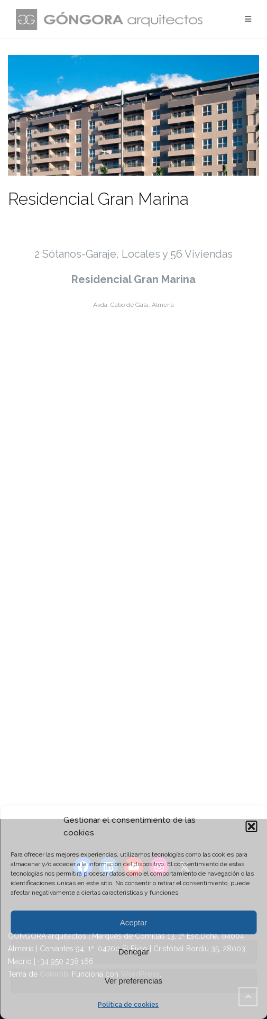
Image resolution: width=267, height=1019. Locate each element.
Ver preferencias (133, 980)
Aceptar (134, 922)
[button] (251, 826)
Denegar (133, 951)
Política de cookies (128, 1004)
